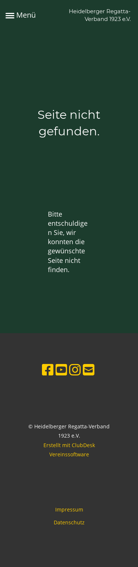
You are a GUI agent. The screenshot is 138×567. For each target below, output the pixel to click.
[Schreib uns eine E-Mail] (89, 370)
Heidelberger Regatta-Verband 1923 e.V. (100, 15)
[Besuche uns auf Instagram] (75, 370)
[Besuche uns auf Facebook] (48, 370)
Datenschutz (69, 522)
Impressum (69, 509)
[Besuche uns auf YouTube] (61, 370)
